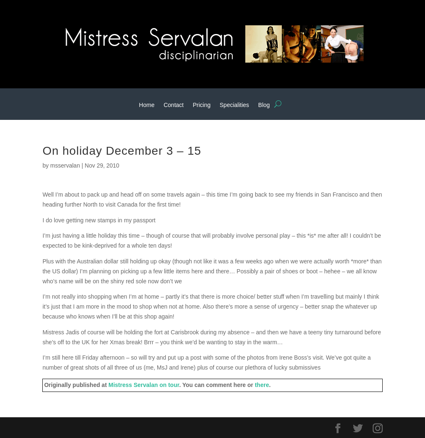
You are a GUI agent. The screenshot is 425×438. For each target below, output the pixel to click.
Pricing (201, 105)
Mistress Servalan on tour (143, 385)
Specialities (234, 105)
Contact (173, 105)
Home (146, 105)
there (262, 385)
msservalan (65, 165)
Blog (264, 105)
